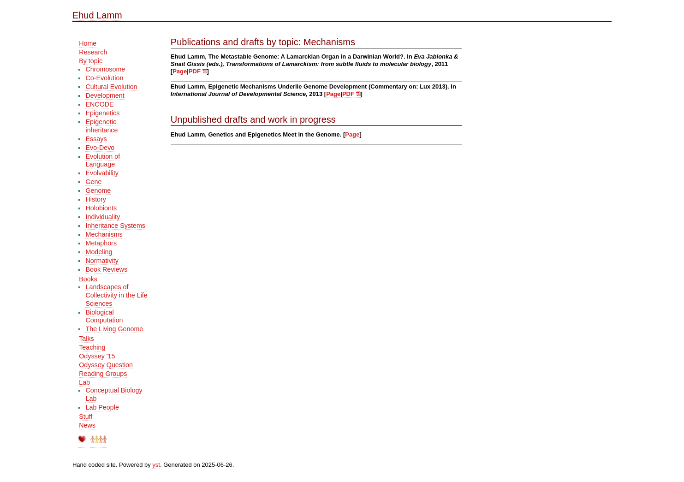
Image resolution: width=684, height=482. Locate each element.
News (87, 425)
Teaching (92, 347)
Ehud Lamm (97, 15)
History (95, 199)
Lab (84, 382)
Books (88, 279)
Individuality (102, 216)
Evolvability (102, 173)
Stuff (85, 416)
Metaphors (101, 243)
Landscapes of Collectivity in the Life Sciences (116, 295)
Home (87, 43)
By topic (90, 61)
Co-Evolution (104, 78)
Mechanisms (103, 234)
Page (179, 71)
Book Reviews (106, 269)
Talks (86, 338)
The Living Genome (114, 329)
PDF (198, 71)
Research (93, 52)
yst (156, 464)
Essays (96, 139)
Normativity (102, 260)
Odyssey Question (106, 365)
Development (104, 95)
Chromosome (105, 69)
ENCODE (99, 104)
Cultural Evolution (111, 86)
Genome (98, 190)
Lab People (102, 407)
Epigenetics (102, 113)
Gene (93, 181)
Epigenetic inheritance (101, 126)
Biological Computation (104, 316)
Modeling (98, 252)
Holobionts (101, 208)
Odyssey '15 (97, 356)
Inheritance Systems (115, 225)
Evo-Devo (99, 147)
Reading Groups (103, 373)
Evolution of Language (102, 160)
